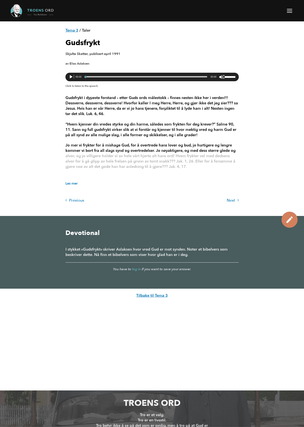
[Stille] (221, 77)
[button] (289, 11)
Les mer (71, 183)
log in (136, 269)
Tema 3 (71, 30)
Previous (74, 200)
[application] (152, 77)
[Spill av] (71, 77)
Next (233, 200)
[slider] (146, 76)
